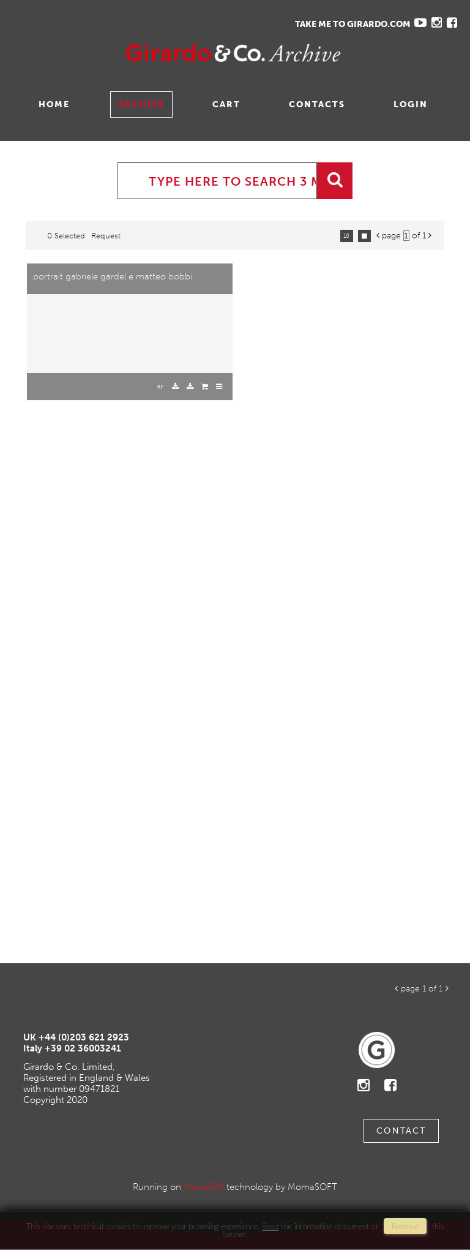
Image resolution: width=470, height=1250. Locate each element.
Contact (401, 1131)
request (106, 235)
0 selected (66, 235)
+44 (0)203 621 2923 (84, 1037)
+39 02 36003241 (83, 1048)
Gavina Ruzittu (133, 53)
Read (270, 1226)
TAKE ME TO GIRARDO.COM (353, 24)
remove (405, 1226)
